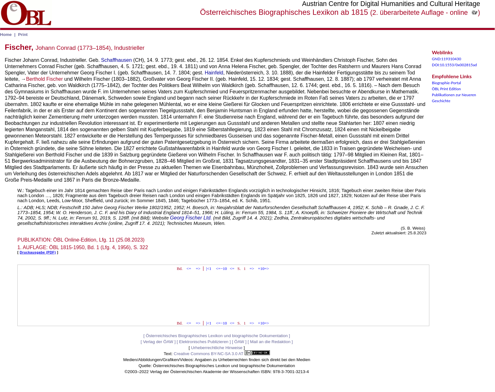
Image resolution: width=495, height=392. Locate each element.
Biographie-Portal (446, 82)
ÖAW (239, 341)
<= (189, 268)
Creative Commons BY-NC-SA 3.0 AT (222, 353)
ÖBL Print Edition (446, 88)
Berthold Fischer (44, 79)
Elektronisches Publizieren (203, 341)
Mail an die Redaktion (270, 341)
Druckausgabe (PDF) (38, 252)
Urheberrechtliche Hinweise (216, 347)
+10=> (263, 268)
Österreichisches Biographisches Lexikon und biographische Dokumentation (217, 335)
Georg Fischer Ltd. (191, 217)
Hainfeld (214, 72)
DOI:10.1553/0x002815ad (454, 64)
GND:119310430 (446, 58)
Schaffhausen (116, 60)
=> (198, 268)
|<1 (208, 268)
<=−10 (221, 268)
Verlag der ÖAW (158, 341)
